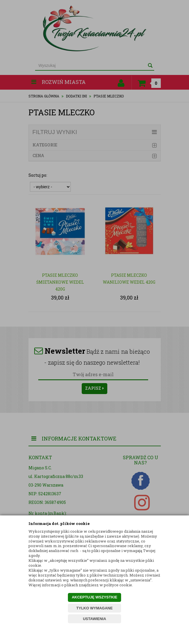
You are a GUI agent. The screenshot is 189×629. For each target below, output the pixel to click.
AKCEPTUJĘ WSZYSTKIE (94, 597)
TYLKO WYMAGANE (94, 608)
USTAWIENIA (94, 619)
